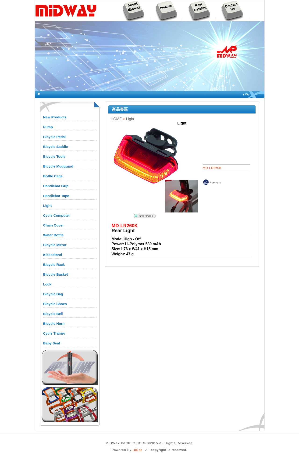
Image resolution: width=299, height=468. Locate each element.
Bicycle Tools (54, 156)
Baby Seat (51, 343)
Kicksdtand (52, 255)
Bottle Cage (53, 176)
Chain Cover (53, 225)
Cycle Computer (56, 215)
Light (47, 206)
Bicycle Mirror (55, 245)
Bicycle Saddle (55, 147)
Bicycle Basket (55, 274)
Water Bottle (53, 235)
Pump (48, 127)
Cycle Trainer (54, 333)
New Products (55, 117)
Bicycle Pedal (54, 137)
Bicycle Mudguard (58, 166)
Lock (47, 284)
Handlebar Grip (55, 186)
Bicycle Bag (53, 294)
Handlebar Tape (56, 196)
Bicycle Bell (53, 314)
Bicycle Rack (54, 265)
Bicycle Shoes (55, 304)
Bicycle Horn (54, 323)
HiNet (137, 450)
